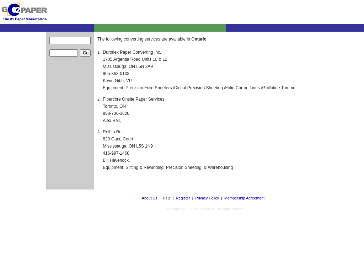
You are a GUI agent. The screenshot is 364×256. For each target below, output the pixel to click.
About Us (149, 198)
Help (167, 198)
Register (183, 198)
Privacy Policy (207, 198)
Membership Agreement (244, 198)
